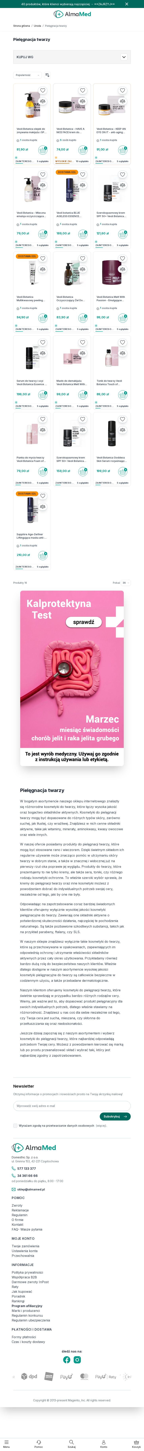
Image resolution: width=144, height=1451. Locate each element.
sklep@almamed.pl (28, 1189)
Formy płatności (24, 1337)
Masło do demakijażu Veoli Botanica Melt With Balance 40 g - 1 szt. (71, 382)
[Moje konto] (103, 1444)
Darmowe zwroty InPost (30, 1282)
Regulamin (19, 1215)
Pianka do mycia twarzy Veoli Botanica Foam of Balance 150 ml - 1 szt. (30, 459)
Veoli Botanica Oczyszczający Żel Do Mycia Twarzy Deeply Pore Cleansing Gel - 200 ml (71, 298)
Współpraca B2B (24, 1277)
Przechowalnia (23, 1256)
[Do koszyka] (42, 150)
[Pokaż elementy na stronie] (126, 583)
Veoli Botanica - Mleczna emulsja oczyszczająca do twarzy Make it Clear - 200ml (31, 214)
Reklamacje (20, 1210)
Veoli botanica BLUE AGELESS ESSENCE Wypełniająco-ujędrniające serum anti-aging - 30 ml (71, 214)
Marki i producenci (26, 1311)
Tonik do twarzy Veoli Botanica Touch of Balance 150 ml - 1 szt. (109, 382)
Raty (15, 1287)
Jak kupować (22, 1292)
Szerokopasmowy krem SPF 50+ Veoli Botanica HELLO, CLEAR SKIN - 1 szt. (71, 459)
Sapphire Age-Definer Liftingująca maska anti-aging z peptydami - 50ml (32, 536)
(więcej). (101, 1125)
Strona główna (21, 25)
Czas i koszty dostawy (28, 1342)
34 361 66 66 (25, 1176)
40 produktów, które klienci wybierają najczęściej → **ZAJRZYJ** (68, 4)
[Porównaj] (42, 101)
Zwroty (17, 1205)
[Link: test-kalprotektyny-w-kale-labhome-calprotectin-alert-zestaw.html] (72, 678)
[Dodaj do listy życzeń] (42, 90)
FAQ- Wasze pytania (27, 1229)
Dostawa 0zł (67, 172)
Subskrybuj (115, 1116)
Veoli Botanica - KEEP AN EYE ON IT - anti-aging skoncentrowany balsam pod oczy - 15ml (111, 130)
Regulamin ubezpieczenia (31, 1320)
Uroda (37, 25)
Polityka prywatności (27, 1272)
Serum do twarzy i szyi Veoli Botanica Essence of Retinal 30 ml (32, 382)
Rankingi (18, 1301)
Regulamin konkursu (27, 1315)
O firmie (17, 1220)
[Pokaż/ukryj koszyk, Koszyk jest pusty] (136, 1444)
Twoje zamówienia (25, 1246)
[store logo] (72, 14)
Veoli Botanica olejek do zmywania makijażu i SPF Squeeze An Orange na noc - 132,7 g (31, 130)
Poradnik (18, 1296)
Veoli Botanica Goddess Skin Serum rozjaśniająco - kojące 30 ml (111, 459)
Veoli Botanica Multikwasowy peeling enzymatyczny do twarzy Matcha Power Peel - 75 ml (31, 298)
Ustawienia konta (24, 1251)
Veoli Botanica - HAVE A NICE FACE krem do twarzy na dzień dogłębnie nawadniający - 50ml (72, 130)
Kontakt (17, 1225)
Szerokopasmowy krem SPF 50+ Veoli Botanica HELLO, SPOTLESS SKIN (111, 214)
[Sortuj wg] (27, 75)
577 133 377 (24, 1169)
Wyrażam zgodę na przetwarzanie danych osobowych (56, 1125)
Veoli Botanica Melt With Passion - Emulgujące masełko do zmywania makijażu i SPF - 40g (111, 298)
